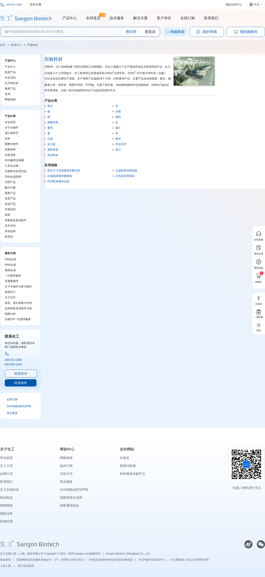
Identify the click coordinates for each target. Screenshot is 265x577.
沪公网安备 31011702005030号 (190, 559)
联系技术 (21, 373)
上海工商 (6, 565)
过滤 (50, 138)
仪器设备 (10, 154)
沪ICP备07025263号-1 (151, 559)
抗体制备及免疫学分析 (18, 308)
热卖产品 (10, 72)
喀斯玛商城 (128, 466)
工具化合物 (11, 165)
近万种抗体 (11, 83)
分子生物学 (11, 127)
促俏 (7, 94)
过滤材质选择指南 (126, 170)
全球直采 (93, 17)
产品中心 (69, 18)
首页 (2, 45)
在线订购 (187, 18)
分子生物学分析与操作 (18, 286)
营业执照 (6, 458)
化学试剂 (10, 225)
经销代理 (6, 521)
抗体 (7, 138)
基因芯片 (10, 292)
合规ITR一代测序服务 (18, 319)
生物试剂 (10, 209)
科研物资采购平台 (132, 473)
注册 (38, 4)
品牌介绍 (6, 473)
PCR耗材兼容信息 (58, 181)
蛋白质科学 (11, 133)
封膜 (118, 111)
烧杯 (118, 117)
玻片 (118, 149)
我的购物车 (245, 32)
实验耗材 (10, 149)
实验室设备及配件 (16, 220)
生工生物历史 (9, 489)
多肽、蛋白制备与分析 (18, 303)
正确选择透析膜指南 (59, 176)
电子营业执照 (26, 565)
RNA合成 (10, 264)
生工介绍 (6, 466)
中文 (256, 4)
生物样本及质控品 (16, 171)
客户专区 (164, 18)
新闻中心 (16, 45)
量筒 (50, 127)
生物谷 (124, 458)
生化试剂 (10, 77)
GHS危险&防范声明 (19, 406)
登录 (32, 4)
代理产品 (10, 182)
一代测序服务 (13, 275)
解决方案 (140, 18)
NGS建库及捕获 (14, 160)
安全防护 (120, 144)
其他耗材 (52, 155)
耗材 (7, 214)
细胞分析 (10, 313)
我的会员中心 (234, 4)
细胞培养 (52, 122)
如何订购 (12, 399)
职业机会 (6, 497)
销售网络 (6, 505)
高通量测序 (11, 281)
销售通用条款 (69, 505)
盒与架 (51, 144)
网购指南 (10, 99)
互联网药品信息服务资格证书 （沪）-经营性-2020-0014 (49, 559)
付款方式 (66, 473)
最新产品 (10, 88)
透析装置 (52, 149)
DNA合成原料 (13, 176)
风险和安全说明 (71, 497)
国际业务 (6, 513)
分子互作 (10, 297)
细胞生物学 (11, 144)
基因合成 (10, 270)
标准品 (9, 236)
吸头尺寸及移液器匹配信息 (63, 170)
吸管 (118, 138)
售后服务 (12, 413)
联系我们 (211, 18)
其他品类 (10, 231)
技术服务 (117, 18)
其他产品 (10, 204)
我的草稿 (206, 32)
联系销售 (20, 383)
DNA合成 (10, 259)
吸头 (50, 106)
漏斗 (118, 127)
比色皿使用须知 (125, 176)
